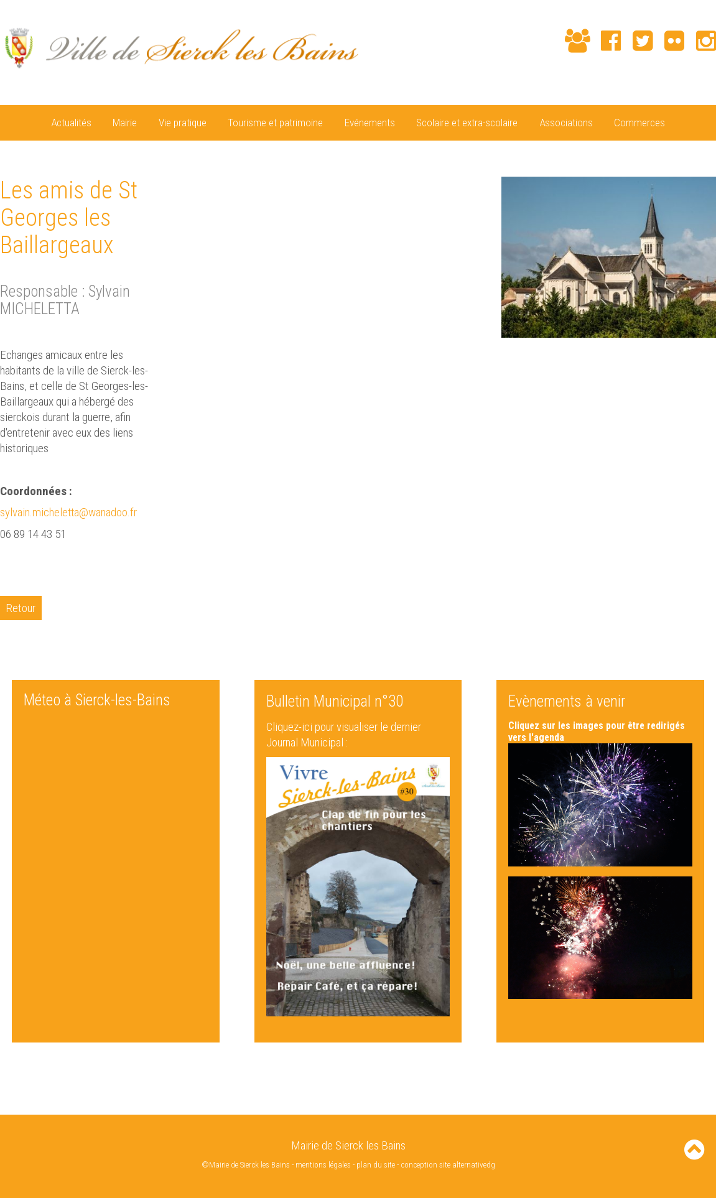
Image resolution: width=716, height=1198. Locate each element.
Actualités (71, 122)
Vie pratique (183, 122)
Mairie (125, 122)
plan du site (375, 1164)
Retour (21, 607)
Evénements (370, 122)
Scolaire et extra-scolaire (467, 122)
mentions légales (323, 1164)
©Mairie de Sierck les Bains (245, 1164)
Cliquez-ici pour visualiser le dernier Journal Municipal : (344, 734)
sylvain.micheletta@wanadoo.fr (69, 512)
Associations (566, 122)
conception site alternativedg (448, 1164)
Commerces (639, 122)
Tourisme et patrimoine (275, 122)
